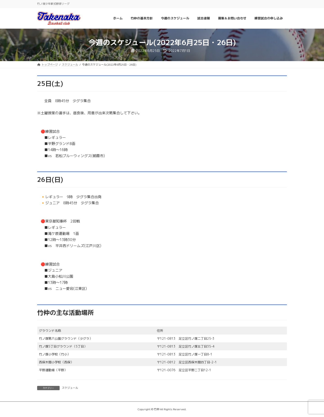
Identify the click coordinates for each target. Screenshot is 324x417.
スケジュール (70, 388)
